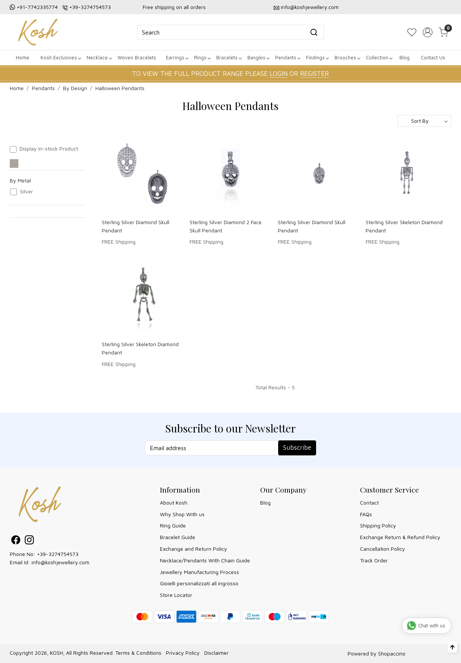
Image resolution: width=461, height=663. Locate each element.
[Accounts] (427, 32)
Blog (404, 57)
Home (22, 57)
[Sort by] (424, 121)
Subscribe (297, 447)
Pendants (287, 57)
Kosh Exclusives (61, 57)
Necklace (99, 57)
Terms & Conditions (138, 652)
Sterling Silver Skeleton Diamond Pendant (404, 226)
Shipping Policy (378, 525)
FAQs (366, 514)
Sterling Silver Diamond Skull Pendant (135, 226)
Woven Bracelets (137, 57)
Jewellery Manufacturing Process (199, 572)
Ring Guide (173, 525)
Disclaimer (216, 652)
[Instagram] (29, 541)
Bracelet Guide (177, 537)
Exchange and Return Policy (193, 548)
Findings (317, 57)
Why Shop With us (182, 514)
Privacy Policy (183, 652)
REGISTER (314, 73)
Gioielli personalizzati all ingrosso (199, 583)
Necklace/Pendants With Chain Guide (205, 560)
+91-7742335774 (37, 7)
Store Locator (176, 595)
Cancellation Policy (382, 548)
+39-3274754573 (90, 7)
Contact (369, 502)
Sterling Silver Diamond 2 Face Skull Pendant (226, 226)
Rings (202, 57)
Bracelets (228, 57)
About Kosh (173, 502)
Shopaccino (391, 653)
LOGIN (279, 73)
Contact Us (433, 57)
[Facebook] (16, 541)
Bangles (258, 57)
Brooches (347, 57)
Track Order (374, 560)
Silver (26, 191)
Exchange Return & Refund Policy (400, 537)
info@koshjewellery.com (310, 7)
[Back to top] (452, 646)
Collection (379, 57)
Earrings (177, 57)
